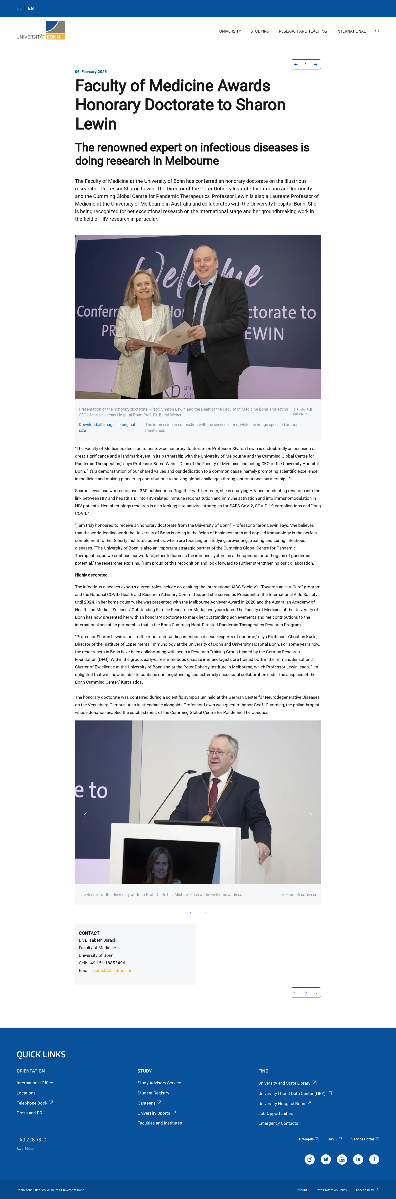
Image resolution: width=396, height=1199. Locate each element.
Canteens (150, 1103)
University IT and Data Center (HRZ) (295, 1093)
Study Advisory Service (159, 1082)
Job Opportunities (275, 1113)
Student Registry (153, 1092)
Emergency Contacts (278, 1123)
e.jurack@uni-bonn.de (111, 970)
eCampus (309, 1139)
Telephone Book (35, 1103)
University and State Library (287, 1083)
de (19, 8)
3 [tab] (205, 912)
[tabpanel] (198, 812)
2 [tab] (198, 912)
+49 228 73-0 (31, 1139)
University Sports (157, 1113)
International (351, 31)
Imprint (302, 1190)
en (31, 8)
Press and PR (29, 1112)
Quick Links (41, 1054)
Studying (260, 31)
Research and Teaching (303, 31)
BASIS (335, 1139)
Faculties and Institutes (160, 1123)
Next (310, 814)
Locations (26, 1092)
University (230, 31)
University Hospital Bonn (285, 1103)
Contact (89, 933)
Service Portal (365, 1139)
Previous (85, 814)
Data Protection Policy (331, 1190)
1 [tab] (190, 912)
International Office (35, 1082)
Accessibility (367, 1190)
